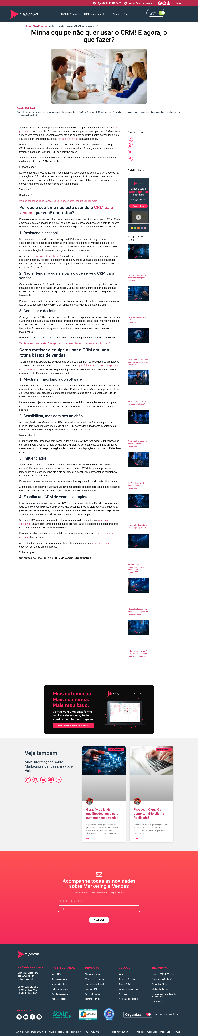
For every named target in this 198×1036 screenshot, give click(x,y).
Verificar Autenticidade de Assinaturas (164, 995)
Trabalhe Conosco (59, 989)
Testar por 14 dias (93, 999)
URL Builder (157, 1001)
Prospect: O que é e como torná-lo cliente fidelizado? (149, 814)
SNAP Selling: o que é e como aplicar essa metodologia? (136, 485)
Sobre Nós (56, 974)
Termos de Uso (164, 1032)
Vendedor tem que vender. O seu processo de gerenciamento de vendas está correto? (64, 343)
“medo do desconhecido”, (48, 256)
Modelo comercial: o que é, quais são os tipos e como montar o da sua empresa (137, 653)
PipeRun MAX (91, 989)
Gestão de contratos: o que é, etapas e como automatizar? (138, 320)
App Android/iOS (92, 994)
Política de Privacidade (146, 1032)
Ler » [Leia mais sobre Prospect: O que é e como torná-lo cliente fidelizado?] (136, 838)
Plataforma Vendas (94, 974)
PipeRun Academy (59, 994)
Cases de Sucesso (127, 979)
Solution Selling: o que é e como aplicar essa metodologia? (137, 443)
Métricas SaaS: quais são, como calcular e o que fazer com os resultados (138, 611)
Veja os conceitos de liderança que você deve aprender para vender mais (58, 200)
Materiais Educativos (128, 989)
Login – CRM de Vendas (163, 974)
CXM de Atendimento (95, 979)
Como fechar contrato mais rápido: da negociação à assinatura (137, 277)
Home (28, 26)
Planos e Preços (58, 999)
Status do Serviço (160, 989)
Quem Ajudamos (59, 979)
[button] (130, 139)
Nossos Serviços (59, 984)
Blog (35, 26)
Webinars (123, 994)
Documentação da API (162, 979)
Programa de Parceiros (129, 999)
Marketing (42, 26)
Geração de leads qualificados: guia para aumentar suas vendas (102, 814)
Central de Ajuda (159, 984)
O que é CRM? (125, 984)
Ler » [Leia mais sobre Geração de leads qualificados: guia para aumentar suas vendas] (88, 838)
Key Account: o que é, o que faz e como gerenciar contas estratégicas (138, 362)
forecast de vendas (68, 138)
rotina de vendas (101, 543)
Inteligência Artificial (94, 984)
